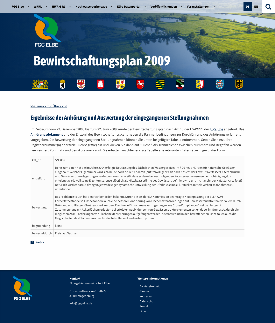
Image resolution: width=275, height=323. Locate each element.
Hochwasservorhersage (91, 6)
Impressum (146, 296)
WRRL (38, 6)
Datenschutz (147, 301)
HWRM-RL (58, 6)
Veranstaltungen (198, 6)
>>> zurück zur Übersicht (49, 106)
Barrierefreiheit (149, 286)
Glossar (144, 291)
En (256, 6)
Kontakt (144, 306)
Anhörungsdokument (47, 134)
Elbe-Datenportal (128, 6)
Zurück (40, 242)
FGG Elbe (18, 6)
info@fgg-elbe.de (80, 303)
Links (142, 311)
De (248, 6)
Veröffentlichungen (164, 6)
